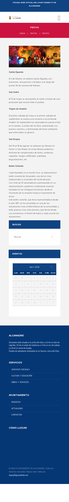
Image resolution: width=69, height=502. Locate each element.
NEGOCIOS (16, 402)
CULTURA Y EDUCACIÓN (21, 376)
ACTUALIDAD (17, 408)
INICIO (22, 33)
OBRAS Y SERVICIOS (20, 382)
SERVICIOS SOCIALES (20, 369)
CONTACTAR (16, 414)
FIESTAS (33, 33)
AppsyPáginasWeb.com (18, 475)
